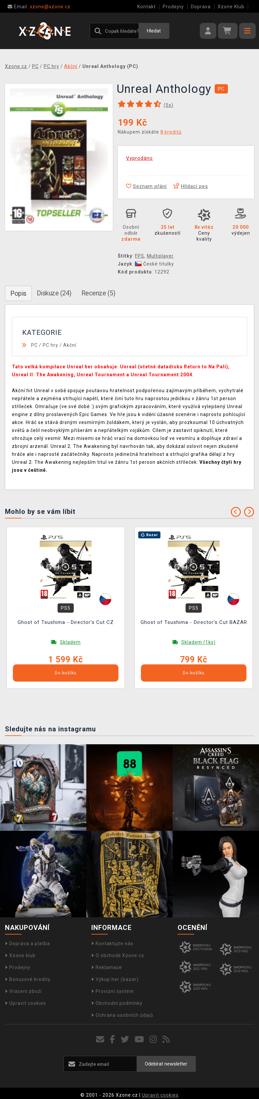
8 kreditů (171, 132)
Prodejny (173, 6)
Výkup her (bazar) (115, 979)
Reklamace (106, 967)
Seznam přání (146, 186)
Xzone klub (20, 955)
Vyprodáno (139, 158)
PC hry (50, 345)
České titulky (154, 264)
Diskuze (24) (54, 293)
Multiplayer (160, 256)
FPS (139, 256)
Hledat (154, 31)
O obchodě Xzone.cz (117, 955)
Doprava (201, 6)
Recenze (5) (98, 293)
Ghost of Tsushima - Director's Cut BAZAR (194, 622)
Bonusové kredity (28, 979)
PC (34, 345)
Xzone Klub (231, 6)
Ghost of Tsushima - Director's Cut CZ (66, 622)
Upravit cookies (25, 1003)
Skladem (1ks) (198, 642)
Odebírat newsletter (166, 1064)
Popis (18, 293)
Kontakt (146, 6)
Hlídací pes (190, 186)
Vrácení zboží (23, 991)
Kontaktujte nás (112, 943)
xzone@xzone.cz (39, 6)
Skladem (70, 642)
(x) (168, 105)
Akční (69, 345)
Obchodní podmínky (117, 1003)
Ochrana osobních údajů (122, 1015)
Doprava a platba (27, 943)
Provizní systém (112, 991)
